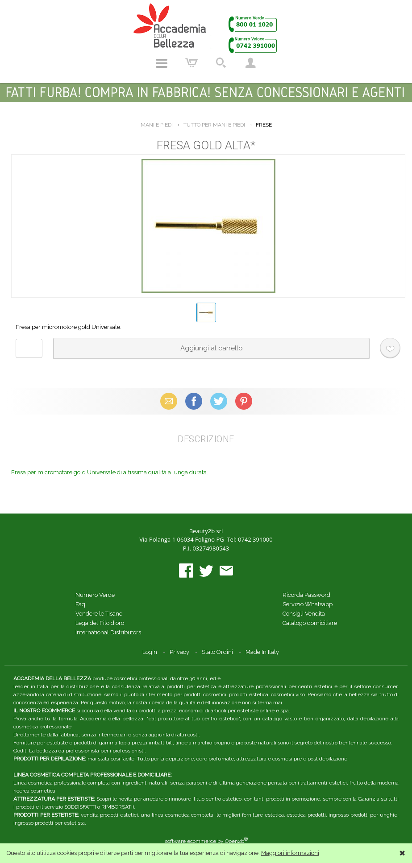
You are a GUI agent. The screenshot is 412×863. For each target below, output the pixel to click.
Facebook (194, 401)
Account (250, 63)
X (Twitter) (219, 401)
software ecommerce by (206, 841)
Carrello (191, 63)
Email (168, 401)
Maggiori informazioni (290, 853)
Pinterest (244, 401)
